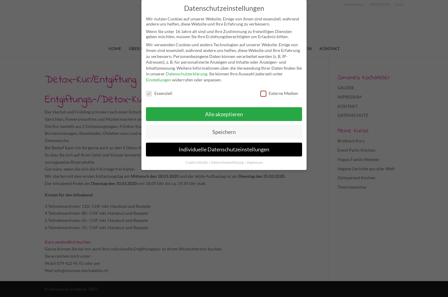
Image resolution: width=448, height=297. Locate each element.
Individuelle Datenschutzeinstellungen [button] (224, 149)
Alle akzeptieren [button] (224, 114)
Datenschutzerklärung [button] (227, 162)
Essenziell (159, 93)
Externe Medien (279, 93)
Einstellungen (158, 79)
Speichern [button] (224, 132)
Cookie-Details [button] (197, 162)
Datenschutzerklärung (186, 73)
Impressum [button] (255, 162)
